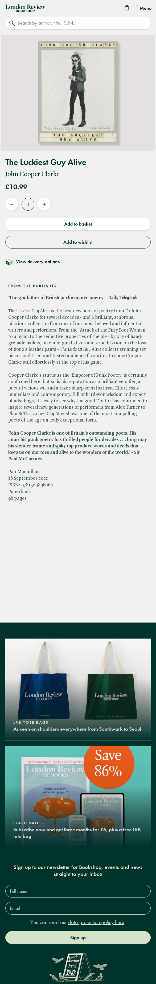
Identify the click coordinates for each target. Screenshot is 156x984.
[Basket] (127, 8)
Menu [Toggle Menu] (144, 8)
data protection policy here (96, 922)
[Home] (25, 7)
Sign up (78, 937)
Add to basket (78, 224)
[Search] (78, 23)
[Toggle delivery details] (78, 261)
